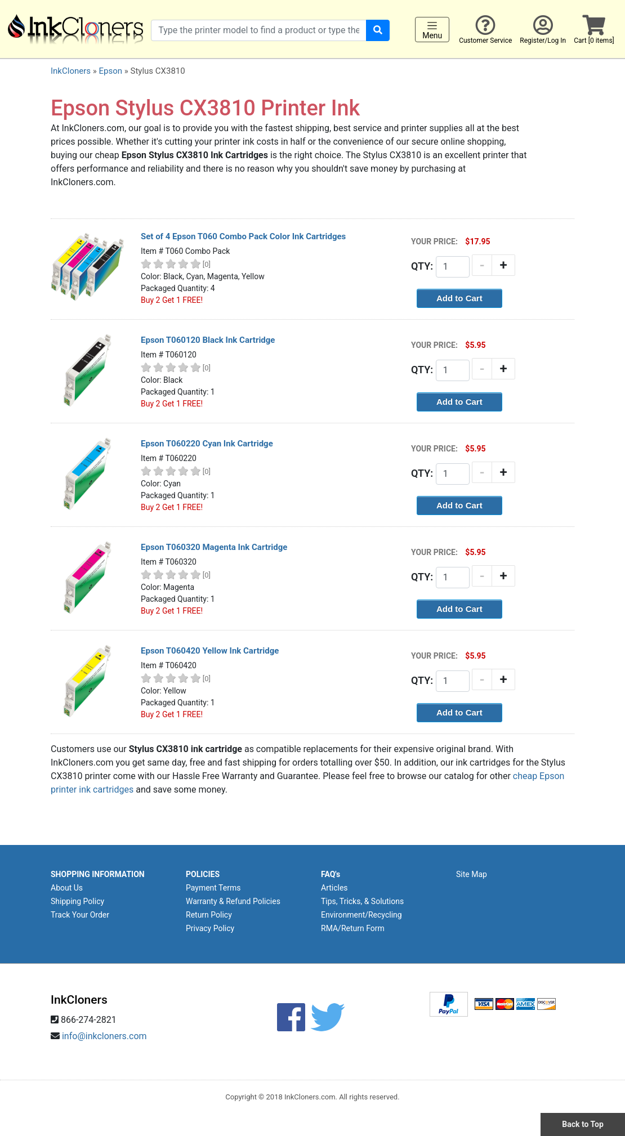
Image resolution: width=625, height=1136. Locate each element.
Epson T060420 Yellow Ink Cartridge (210, 651)
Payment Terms (213, 887)
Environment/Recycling (361, 914)
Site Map (471, 874)
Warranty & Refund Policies (233, 901)
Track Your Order (80, 914)
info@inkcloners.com (104, 1036)
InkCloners (71, 71)
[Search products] (259, 30)
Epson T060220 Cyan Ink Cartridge (207, 444)
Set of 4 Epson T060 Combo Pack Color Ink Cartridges (243, 236)
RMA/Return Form (353, 928)
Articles (334, 887)
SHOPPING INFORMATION (98, 874)
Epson (110, 71)
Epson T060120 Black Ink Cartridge (208, 340)
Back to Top (583, 1124)
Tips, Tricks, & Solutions (362, 901)
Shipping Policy (77, 901)
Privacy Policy (210, 928)
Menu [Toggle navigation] (432, 30)
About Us (67, 887)
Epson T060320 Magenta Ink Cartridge (214, 547)
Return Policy (209, 914)
